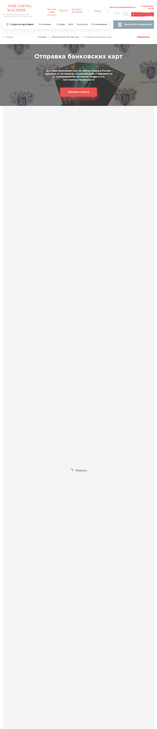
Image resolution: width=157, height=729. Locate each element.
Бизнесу (63, 11)
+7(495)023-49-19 (147, 7)
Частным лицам (51, 11)
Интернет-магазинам (77, 11)
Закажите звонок (147, 14)
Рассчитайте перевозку (138, 24)
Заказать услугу (78, 92)
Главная (42, 37)
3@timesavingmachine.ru (122, 7)
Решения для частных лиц (65, 37)
